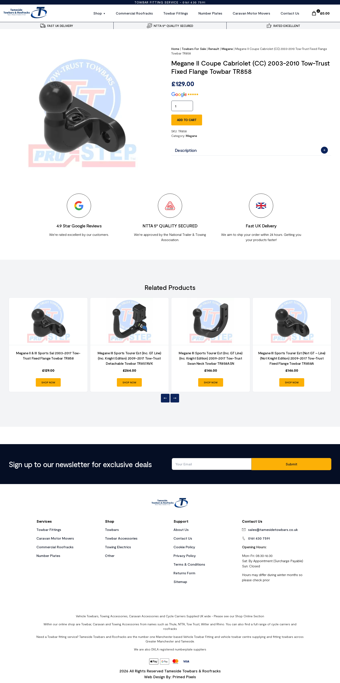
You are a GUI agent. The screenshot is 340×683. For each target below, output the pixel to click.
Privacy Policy (184, 555)
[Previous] (165, 398)
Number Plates (210, 13)
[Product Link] (48, 321)
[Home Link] (170, 503)
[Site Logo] (25, 13)
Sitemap (180, 582)
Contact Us (290, 13)
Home (175, 49)
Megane (227, 49)
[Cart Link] (320, 13)
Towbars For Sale (194, 49)
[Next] (174, 398)
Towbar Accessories (121, 538)
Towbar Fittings (175, 13)
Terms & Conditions (189, 564)
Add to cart (186, 120)
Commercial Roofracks (134, 13)
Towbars (112, 529)
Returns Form (184, 573)
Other (109, 555)
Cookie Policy (184, 547)
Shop (97, 13)
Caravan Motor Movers (251, 13)
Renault (213, 49)
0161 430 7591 (194, 2)
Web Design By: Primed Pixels (170, 676)
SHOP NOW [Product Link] (48, 382)
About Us (181, 529)
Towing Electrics (118, 547)
